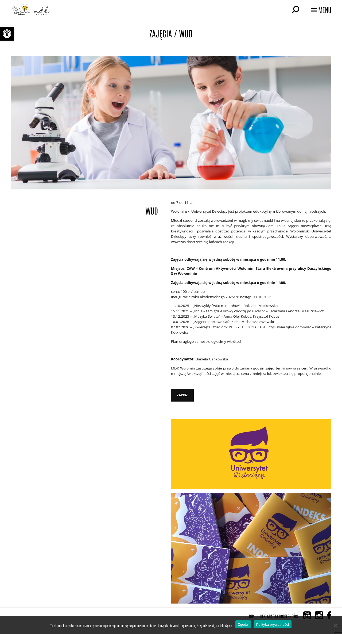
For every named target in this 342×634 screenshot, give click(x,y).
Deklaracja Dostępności (279, 616)
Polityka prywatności (272, 625)
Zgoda (243, 625)
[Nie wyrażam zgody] (335, 625)
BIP (251, 616)
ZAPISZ (182, 395)
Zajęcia (160, 33)
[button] (7, 34)
